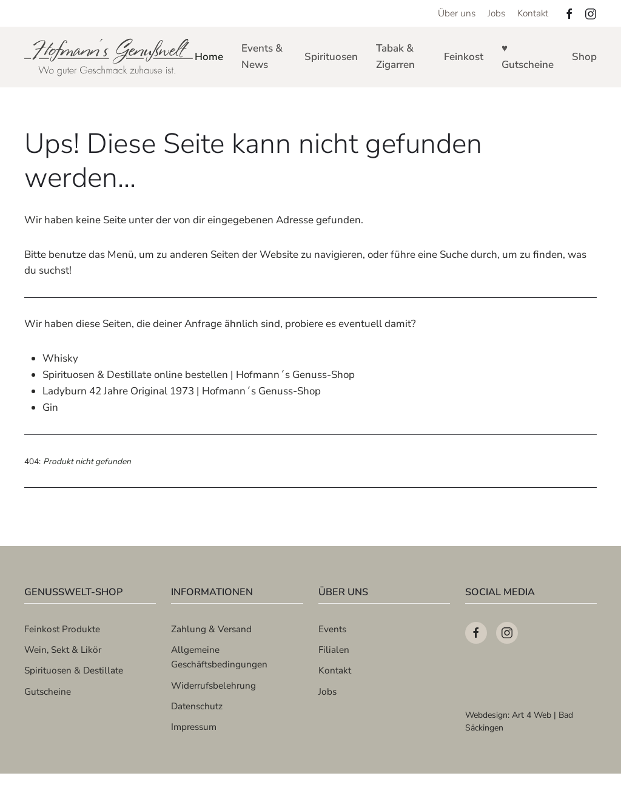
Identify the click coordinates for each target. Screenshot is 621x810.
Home (209, 57)
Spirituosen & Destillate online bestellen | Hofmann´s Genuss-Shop (198, 375)
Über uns (456, 13)
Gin (50, 407)
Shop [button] (584, 57)
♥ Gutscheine (528, 56)
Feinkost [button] (463, 57)
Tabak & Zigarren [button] (395, 56)
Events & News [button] (262, 56)
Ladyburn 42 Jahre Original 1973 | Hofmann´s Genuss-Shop (181, 391)
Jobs (496, 13)
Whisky (60, 358)
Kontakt (532, 13)
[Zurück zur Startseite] (109, 57)
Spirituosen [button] (331, 57)
